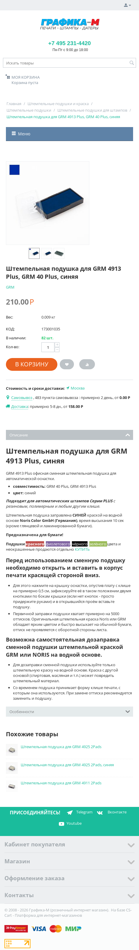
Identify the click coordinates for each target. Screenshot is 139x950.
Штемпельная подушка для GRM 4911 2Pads (61, 783)
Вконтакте (111, 812)
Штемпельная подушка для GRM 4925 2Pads (61, 746)
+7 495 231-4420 (69, 43)
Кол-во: (12, 346)
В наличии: (16, 338)
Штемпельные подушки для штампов (92, 110)
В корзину (31, 364)
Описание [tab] (69, 434)
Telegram (79, 812)
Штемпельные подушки (29, 110)
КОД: (10, 329)
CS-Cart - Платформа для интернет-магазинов (68, 912)
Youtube (69, 824)
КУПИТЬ (82, 549)
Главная (14, 103)
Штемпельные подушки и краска (58, 103)
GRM (10, 287)
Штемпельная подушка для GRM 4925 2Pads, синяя (67, 764)
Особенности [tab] (69, 711)
